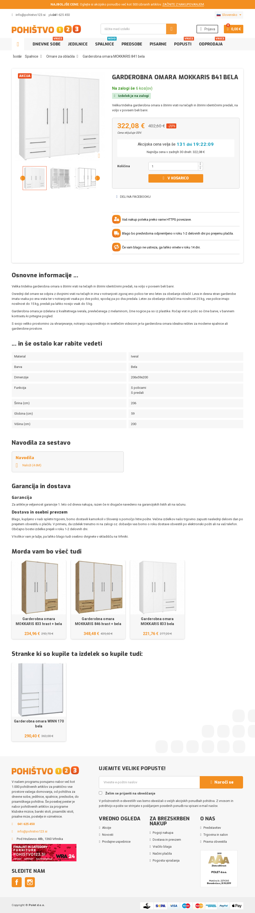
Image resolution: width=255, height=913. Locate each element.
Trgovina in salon (215, 834)
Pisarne (158, 44)
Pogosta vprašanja (166, 860)
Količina (123, 166)
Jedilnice (78, 44)
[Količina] (173, 166)
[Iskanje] (138, 29)
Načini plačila (162, 853)
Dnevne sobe (48, 42)
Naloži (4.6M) (28, 465)
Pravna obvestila (215, 841)
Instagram (30, 882)
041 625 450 (61, 15)
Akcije (106, 828)
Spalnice (106, 42)
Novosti (107, 834)
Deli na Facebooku (133, 196)
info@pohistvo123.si (29, 15)
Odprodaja (212, 42)
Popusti (184, 42)
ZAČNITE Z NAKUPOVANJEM (183, 4)
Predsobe (132, 44)
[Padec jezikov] (229, 15)
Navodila (25, 457)
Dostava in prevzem (167, 839)
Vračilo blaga (162, 846)
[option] (38, 599)
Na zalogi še (123, 88)
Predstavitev (212, 828)
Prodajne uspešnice (116, 841)
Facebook (17, 882)
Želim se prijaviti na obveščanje (127, 793)
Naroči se (221, 782)
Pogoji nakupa (163, 832)
